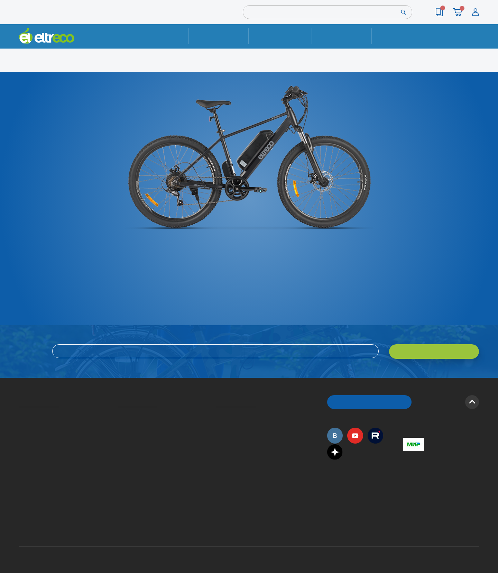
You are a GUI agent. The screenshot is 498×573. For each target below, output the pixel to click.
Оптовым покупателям (21, 471)
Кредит (118, 433)
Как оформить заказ (218, 423)
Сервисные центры (218, 491)
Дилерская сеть (218, 481)
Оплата (341, 36)
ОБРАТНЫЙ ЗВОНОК (369, 401)
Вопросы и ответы (218, 413)
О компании (20, 413)
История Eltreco (21, 423)
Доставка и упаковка (280, 36)
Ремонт (219, 36)
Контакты (401, 36)
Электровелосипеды (21, 433)
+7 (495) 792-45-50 (475, 42)
